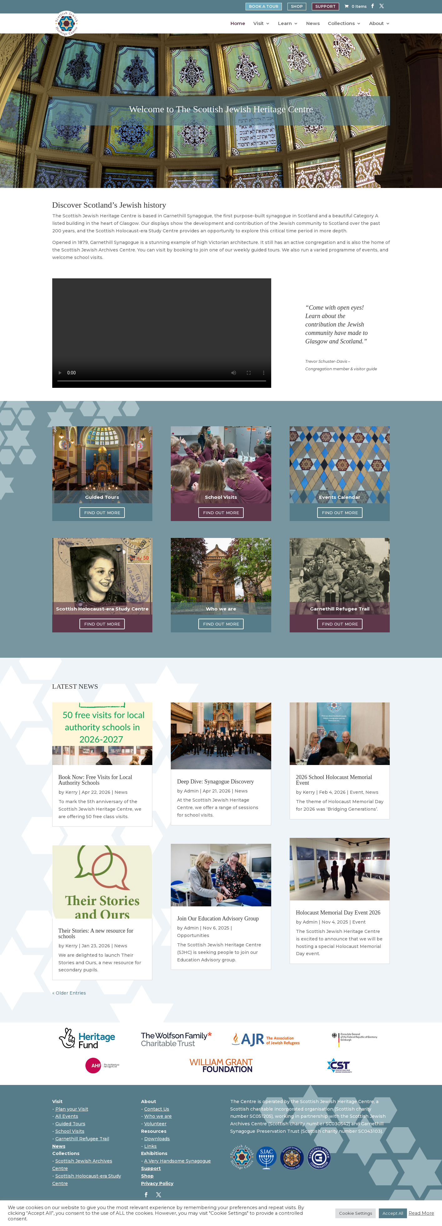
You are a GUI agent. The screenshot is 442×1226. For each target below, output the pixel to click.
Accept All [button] (393, 1213)
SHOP (297, 6)
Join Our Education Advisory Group (218, 918)
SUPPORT (325, 6)
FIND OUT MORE (102, 512)
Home (238, 23)
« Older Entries (69, 993)
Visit (258, 23)
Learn (285, 23)
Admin (191, 791)
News (313, 23)
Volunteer (155, 1124)
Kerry (71, 792)
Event (356, 792)
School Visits (69, 1131)
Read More (421, 1213)
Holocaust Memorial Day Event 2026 (338, 912)
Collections (341, 23)
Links (150, 1146)
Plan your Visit (71, 1109)
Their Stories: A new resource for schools (95, 934)
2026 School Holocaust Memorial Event (334, 780)
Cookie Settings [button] (355, 1213)
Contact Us (156, 1109)
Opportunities (193, 935)
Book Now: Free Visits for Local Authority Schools (95, 780)
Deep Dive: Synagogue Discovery (215, 781)
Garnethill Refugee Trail (82, 1139)
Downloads (157, 1139)
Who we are (158, 1116)
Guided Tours (70, 1124)
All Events (66, 1116)
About (376, 23)
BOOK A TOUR (263, 6)
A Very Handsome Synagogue (177, 1161)
